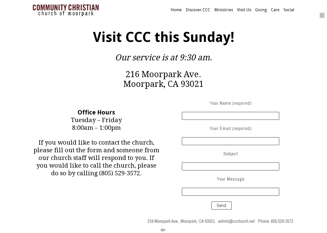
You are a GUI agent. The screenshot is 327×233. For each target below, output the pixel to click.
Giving (261, 10)
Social (289, 10)
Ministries (223, 10)
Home (176, 10)
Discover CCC (198, 10)
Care (275, 10)
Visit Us (244, 10)
